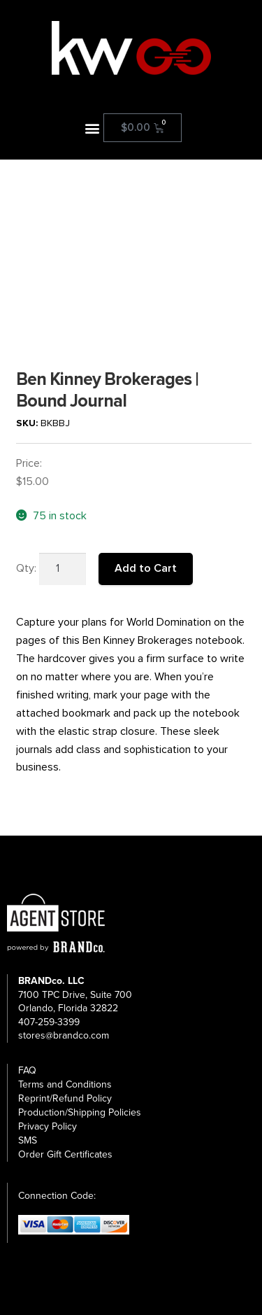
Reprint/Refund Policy (65, 1098)
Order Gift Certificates (65, 1154)
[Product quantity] (63, 569)
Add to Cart (146, 568)
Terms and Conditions (65, 1084)
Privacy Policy (47, 1126)
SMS (27, 1140)
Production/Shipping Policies (79, 1112)
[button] (91, 127)
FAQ (27, 1070)
